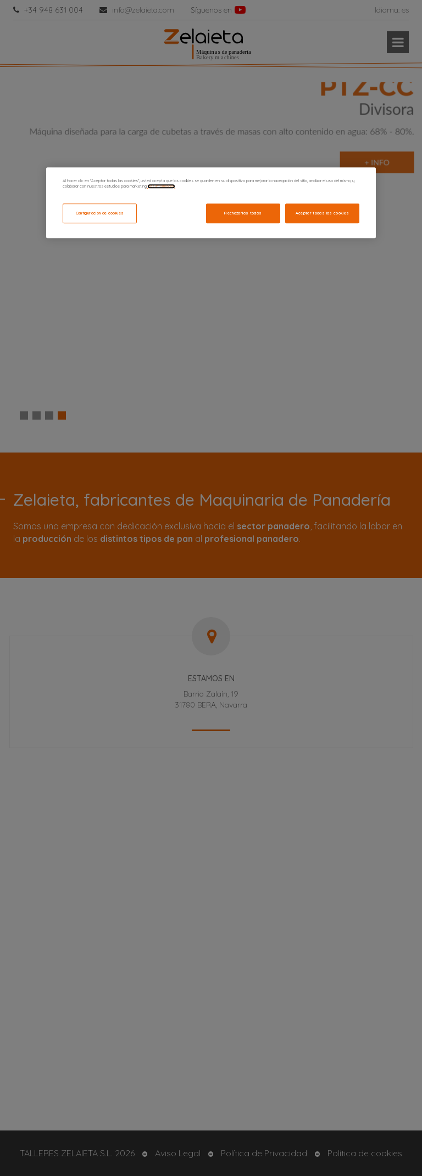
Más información (161, 186)
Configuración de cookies (100, 213)
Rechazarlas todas (243, 213)
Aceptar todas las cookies (322, 213)
